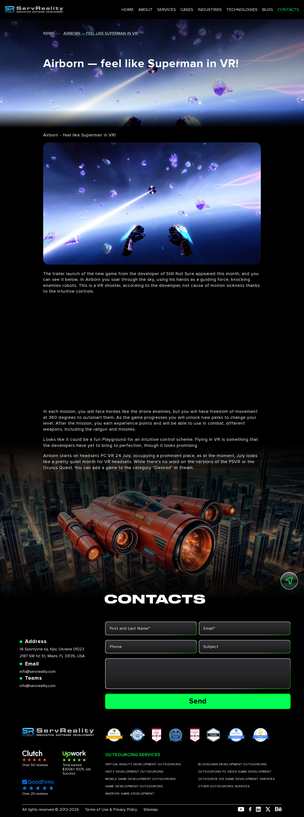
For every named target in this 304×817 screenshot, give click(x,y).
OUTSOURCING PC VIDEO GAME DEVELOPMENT (235, 771)
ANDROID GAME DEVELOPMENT (129, 793)
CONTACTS (272, 8)
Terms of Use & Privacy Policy (111, 809)
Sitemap (151, 809)
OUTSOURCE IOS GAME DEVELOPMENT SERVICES (236, 779)
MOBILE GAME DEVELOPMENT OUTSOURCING (140, 779)
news (48, 33)
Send (198, 701)
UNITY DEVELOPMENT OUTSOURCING (134, 771)
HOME (114, 8)
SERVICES (152, 8)
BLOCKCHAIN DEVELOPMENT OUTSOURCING (232, 764)
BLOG (251, 8)
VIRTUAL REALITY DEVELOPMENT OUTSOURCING (143, 764)
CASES (172, 8)
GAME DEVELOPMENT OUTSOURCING (134, 786)
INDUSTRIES (194, 8)
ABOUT (131, 8)
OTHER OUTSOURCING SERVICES (224, 786)
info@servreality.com (37, 671)
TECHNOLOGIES (226, 8)
